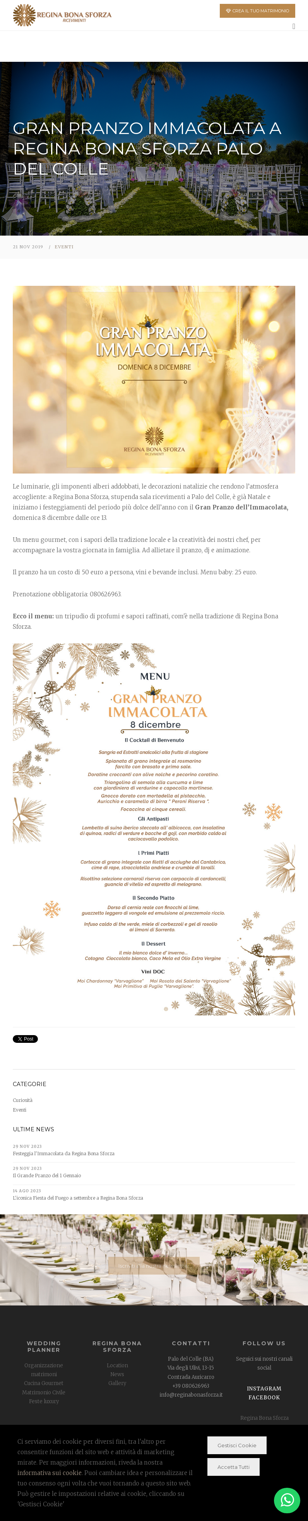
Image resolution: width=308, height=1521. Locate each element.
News (117, 1374)
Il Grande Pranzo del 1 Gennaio (47, 1175)
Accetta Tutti (233, 1467)
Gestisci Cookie (237, 1445)
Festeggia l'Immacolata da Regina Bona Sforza (64, 1153)
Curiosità (23, 1100)
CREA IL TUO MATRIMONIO (257, 11)
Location (117, 1365)
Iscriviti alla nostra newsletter (154, 1266)
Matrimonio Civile (43, 1392)
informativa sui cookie (49, 1473)
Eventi (64, 247)
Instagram (264, 1388)
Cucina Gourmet (43, 1383)
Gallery (117, 1383)
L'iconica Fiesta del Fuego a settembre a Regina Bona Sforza (78, 1198)
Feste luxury (44, 1401)
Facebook (264, 1397)
